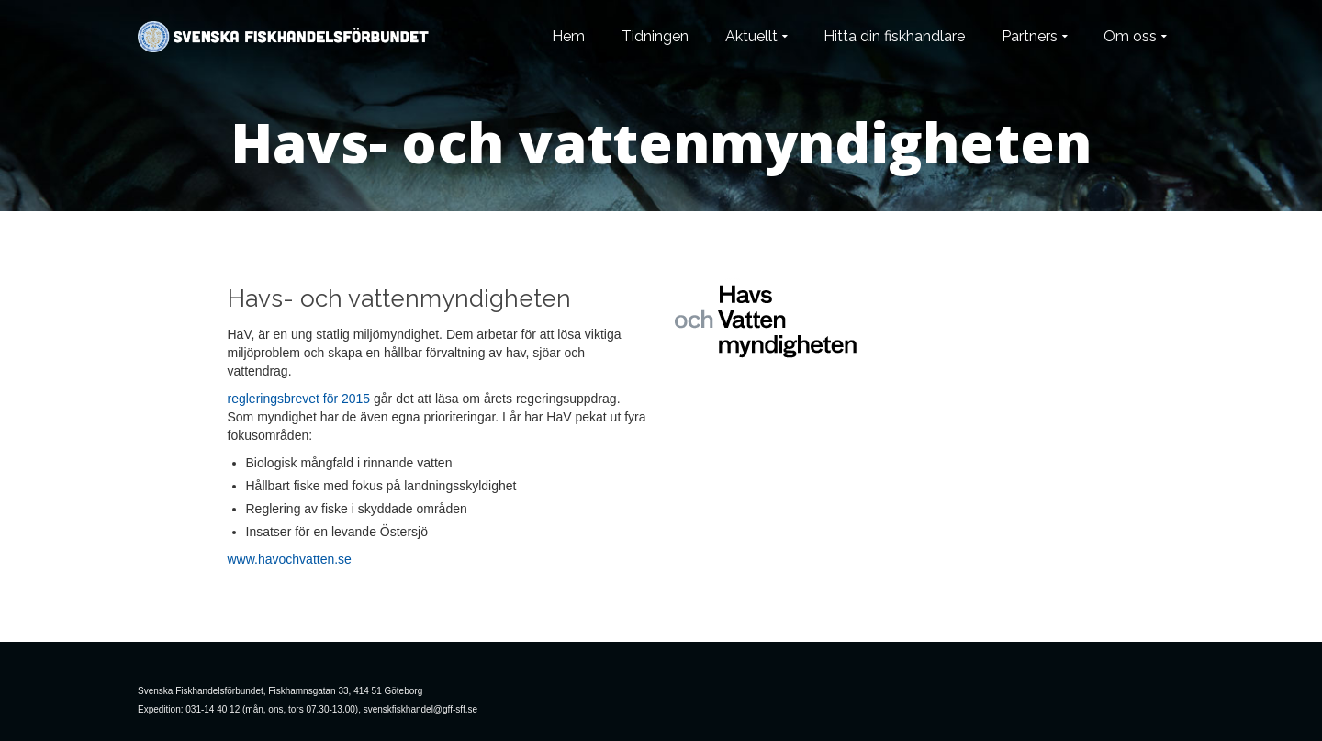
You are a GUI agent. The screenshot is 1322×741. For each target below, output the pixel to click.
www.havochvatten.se (290, 559)
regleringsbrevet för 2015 (299, 398)
